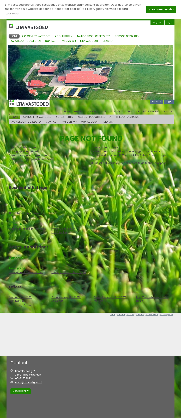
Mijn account (89, 40)
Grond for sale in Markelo (24, 213)
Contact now (20, 391)
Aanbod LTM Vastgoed (36, 36)
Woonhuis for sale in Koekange (27, 228)
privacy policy (166, 314)
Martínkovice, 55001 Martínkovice (20, 299)
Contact (51, 40)
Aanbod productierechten (94, 36)
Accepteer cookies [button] (161, 9)
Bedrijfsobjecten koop (125, 111)
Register (157, 22)
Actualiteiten (63, 36)
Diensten (108, 40)
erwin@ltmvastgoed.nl (28, 382)
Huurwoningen (73, 111)
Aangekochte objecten (26, 40)
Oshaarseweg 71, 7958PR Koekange (66, 299)
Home (14, 36)
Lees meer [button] (12, 13)
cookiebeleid (152, 314)
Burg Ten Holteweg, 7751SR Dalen (152, 299)
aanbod (121, 314)
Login (169, 22)
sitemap (140, 314)
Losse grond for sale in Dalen (26, 272)
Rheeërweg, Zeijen (20, 305)
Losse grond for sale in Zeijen (68, 272)
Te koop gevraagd (127, 36)
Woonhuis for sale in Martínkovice (63, 230)
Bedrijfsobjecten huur (157, 111)
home (112, 314)
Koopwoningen (96, 111)
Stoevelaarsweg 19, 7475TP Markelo (110, 299)
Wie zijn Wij (69, 40)
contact (130, 314)
